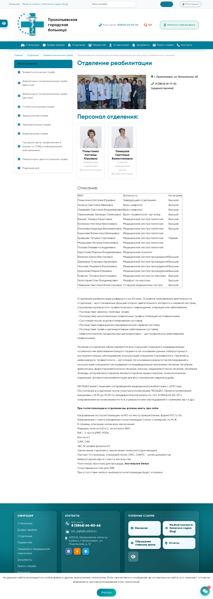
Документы (140, 45)
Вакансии (14, 4)
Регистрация (190, 4)
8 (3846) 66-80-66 (86, 526)
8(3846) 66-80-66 (126, 25)
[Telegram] (85, 551)
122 (148, 25)
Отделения (76, 45)
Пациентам (97, 45)
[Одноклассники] (77, 551)
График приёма (54, 45)
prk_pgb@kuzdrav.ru (84, 531)
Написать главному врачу (178, 25)
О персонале (119, 45)
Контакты (184, 45)
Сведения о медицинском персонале (34, 551)
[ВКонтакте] (68, 551)
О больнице (30, 45)
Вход (166, 4)
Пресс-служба (163, 45)
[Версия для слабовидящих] (4, 23)
